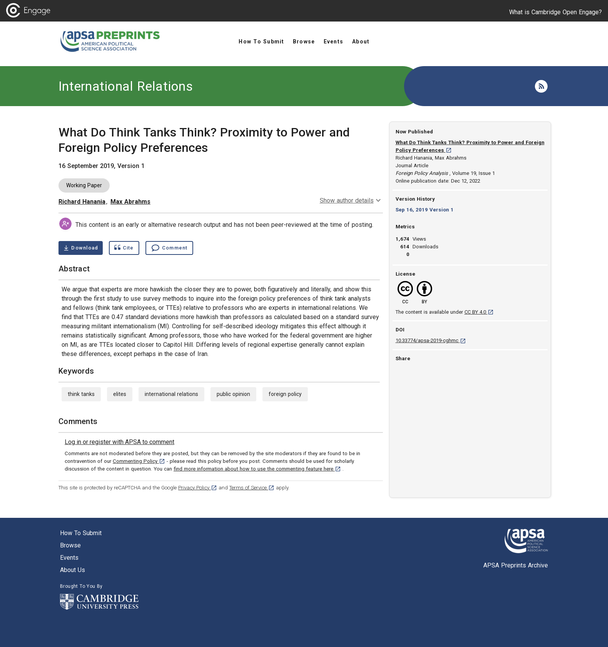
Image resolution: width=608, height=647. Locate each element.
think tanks (81, 394)
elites (119, 394)
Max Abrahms (130, 201)
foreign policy (285, 394)
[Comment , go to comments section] (169, 248)
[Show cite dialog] (124, 248)
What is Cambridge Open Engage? (555, 12)
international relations (171, 394)
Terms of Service (251, 488)
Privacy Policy (197, 488)
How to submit (81, 533)
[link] (119, 442)
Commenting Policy (139, 461)
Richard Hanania (81, 201)
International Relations (125, 86)
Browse (70, 545)
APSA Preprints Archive (515, 565)
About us (72, 570)
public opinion (233, 394)
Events (69, 557)
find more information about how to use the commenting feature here (257, 469)
